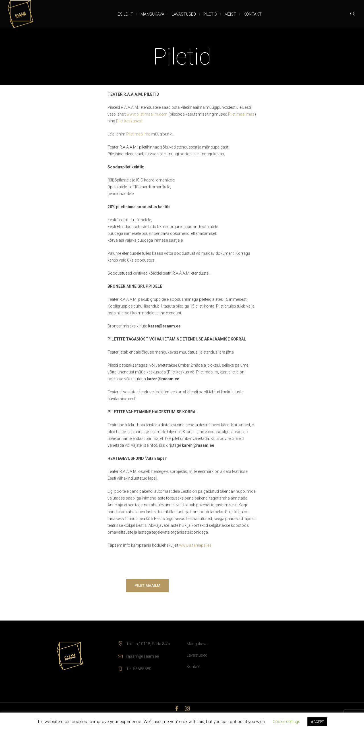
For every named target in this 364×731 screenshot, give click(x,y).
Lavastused (197, 655)
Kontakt (193, 666)
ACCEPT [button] (317, 722)
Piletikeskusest (129, 121)
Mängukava (197, 644)
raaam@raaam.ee (142, 656)
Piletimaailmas (241, 114)
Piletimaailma (138, 134)
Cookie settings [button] (286, 721)
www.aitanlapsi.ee (195, 545)
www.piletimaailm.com (147, 114)
